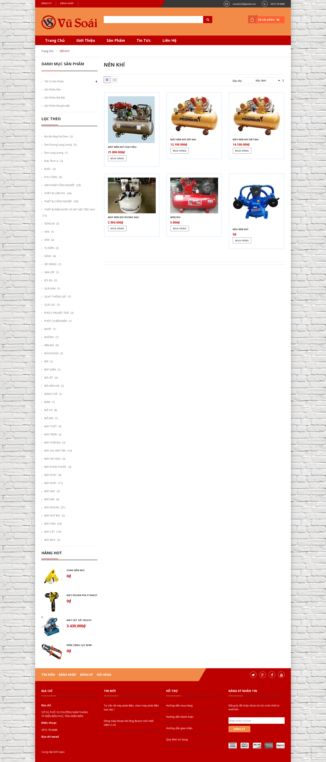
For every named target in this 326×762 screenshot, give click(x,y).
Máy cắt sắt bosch (79, 620)
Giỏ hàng (104, 675)
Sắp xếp (237, 81)
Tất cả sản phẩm (54, 81)
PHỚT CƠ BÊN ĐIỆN (55, 321)
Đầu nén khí (240, 229)
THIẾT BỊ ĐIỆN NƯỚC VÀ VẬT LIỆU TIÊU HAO (69, 209)
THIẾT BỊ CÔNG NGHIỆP (58, 201)
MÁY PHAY (50, 475)
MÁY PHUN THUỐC (55, 467)
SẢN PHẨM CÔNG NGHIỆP (59, 185)
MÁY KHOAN (51, 507)
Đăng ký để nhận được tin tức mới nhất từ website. (253, 707)
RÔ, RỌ (48, 280)
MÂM (47, 402)
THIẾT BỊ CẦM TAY (54, 193)
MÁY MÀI (49, 499)
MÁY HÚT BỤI (52, 515)
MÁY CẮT (49, 532)
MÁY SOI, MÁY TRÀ (55, 450)
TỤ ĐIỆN (49, 248)
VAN (46, 231)
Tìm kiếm (48, 675)
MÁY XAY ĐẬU (52, 459)
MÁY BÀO (50, 540)
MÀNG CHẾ (50, 394)
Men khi (175, 217)
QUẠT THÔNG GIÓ (55, 296)
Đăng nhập (67, 3)
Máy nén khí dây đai (183, 139)
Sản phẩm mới (52, 89)
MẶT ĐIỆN (50, 369)
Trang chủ (47, 51)
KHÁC (47, 169)
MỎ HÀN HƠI (51, 386)
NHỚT (47, 329)
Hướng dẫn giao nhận (179, 728)
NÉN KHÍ (49, 345)
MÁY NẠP (49, 491)
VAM (46, 240)
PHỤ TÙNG (50, 177)
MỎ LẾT (48, 377)
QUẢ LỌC (49, 304)
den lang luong (53, 152)
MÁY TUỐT (50, 426)
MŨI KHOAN (51, 353)
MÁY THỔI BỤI (52, 442)
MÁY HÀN (50, 523)
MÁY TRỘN (50, 434)
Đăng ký (46, 3)
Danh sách (114, 80)
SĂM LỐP (49, 272)
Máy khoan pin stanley (82, 595)
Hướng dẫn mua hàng (179, 705)
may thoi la (51, 161)
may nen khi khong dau (123, 217)
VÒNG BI (49, 223)
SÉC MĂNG (50, 264)
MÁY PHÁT (50, 483)
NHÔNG (49, 337)
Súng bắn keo (75, 570)
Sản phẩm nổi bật (54, 97)
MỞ (46, 361)
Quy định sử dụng (177, 739)
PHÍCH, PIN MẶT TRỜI (56, 313)
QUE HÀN (50, 288)
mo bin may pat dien (56, 136)
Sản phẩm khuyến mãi (57, 105)
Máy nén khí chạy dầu (122, 146)
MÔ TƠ (48, 410)
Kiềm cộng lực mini (79, 645)
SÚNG (47, 256)
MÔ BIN (48, 418)
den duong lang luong (58, 144)
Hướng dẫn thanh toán (179, 716)
